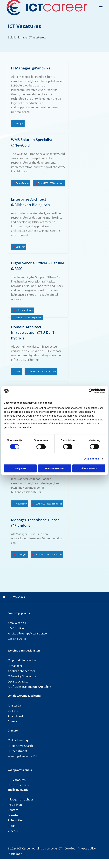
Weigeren (20, 468)
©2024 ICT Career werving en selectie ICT (35, 850)
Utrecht (13, 712)
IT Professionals (18, 787)
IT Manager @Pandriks (30, 68)
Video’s (13, 833)
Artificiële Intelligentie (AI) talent (29, 688)
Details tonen (91, 458)
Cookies (69, 850)
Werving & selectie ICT (22, 758)
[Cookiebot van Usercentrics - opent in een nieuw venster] (91, 390)
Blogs (11, 827)
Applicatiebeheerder (21, 673)
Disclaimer (15, 855)
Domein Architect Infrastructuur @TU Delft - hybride (33, 334)
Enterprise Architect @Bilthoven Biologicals (30, 202)
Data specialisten (19, 683)
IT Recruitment (17, 753)
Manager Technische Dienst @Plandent (35, 524)
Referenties (15, 822)
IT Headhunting (18, 742)
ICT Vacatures (17, 781)
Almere (12, 723)
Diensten (14, 817)
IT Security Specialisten (23, 678)
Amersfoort (15, 718)
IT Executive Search (20, 747)
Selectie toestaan (55, 468)
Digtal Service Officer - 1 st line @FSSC (37, 266)
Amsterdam (15, 707)
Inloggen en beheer (20, 801)
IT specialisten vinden (22, 662)
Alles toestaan (89, 468)
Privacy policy (87, 850)
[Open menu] (99, 8)
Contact (13, 811)
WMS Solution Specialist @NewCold (31, 142)
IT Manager (15, 667)
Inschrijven (15, 806)
